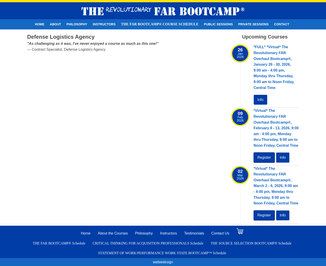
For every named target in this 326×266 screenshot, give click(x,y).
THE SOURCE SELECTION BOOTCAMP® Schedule (251, 243)
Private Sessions (253, 24)
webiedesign (163, 262)
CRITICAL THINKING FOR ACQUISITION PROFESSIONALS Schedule (148, 243)
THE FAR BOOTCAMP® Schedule (59, 243)
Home (39, 24)
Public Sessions (218, 24)
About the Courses (113, 233)
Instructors (104, 24)
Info (260, 100)
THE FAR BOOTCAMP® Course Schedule (160, 24)
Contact (281, 24)
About (55, 24)
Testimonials (194, 233)
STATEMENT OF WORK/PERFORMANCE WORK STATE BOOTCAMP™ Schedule (162, 253)
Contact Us (220, 233)
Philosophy (77, 24)
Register (264, 157)
